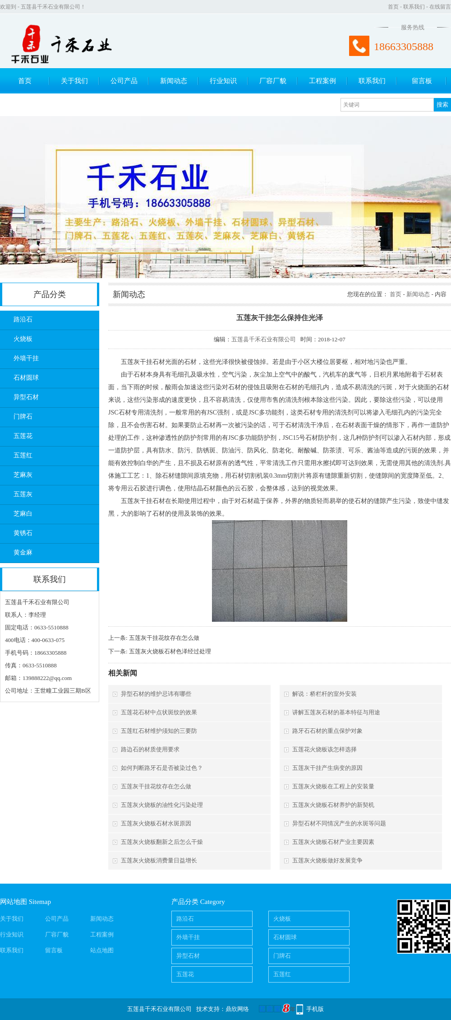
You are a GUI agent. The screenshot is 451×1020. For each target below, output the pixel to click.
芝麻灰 (23, 474)
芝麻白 (23, 513)
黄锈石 (23, 533)
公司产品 (124, 80)
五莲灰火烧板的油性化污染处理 (162, 804)
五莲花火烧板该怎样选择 (324, 749)
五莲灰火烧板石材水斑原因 (156, 823)
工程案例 (322, 80)
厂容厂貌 (272, 80)
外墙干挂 (26, 358)
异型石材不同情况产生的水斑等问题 (339, 823)
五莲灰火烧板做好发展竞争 (327, 860)
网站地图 (13, 901)
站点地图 (102, 950)
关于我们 (74, 80)
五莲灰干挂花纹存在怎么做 (164, 637)
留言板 (422, 80)
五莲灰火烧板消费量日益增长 (159, 860)
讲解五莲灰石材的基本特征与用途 (336, 712)
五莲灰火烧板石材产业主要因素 (333, 841)
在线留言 (440, 7)
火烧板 (23, 338)
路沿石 (23, 319)
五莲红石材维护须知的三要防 (159, 730)
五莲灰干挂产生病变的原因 (327, 767)
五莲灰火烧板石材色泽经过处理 (170, 651)
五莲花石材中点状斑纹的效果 (159, 712)
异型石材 (26, 397)
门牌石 (23, 416)
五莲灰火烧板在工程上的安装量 (333, 786)
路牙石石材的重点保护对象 (327, 730)
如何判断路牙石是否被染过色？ (162, 767)
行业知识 (223, 80)
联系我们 (414, 7)
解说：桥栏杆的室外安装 (324, 693)
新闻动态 (173, 80)
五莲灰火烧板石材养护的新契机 (333, 804)
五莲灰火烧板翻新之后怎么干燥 (162, 841)
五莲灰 (23, 494)
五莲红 (23, 455)
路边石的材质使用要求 (150, 749)
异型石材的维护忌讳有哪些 (156, 693)
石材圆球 (26, 377)
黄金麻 (23, 552)
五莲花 (23, 436)
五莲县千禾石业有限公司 (263, 339)
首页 (393, 7)
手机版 (315, 1009)
